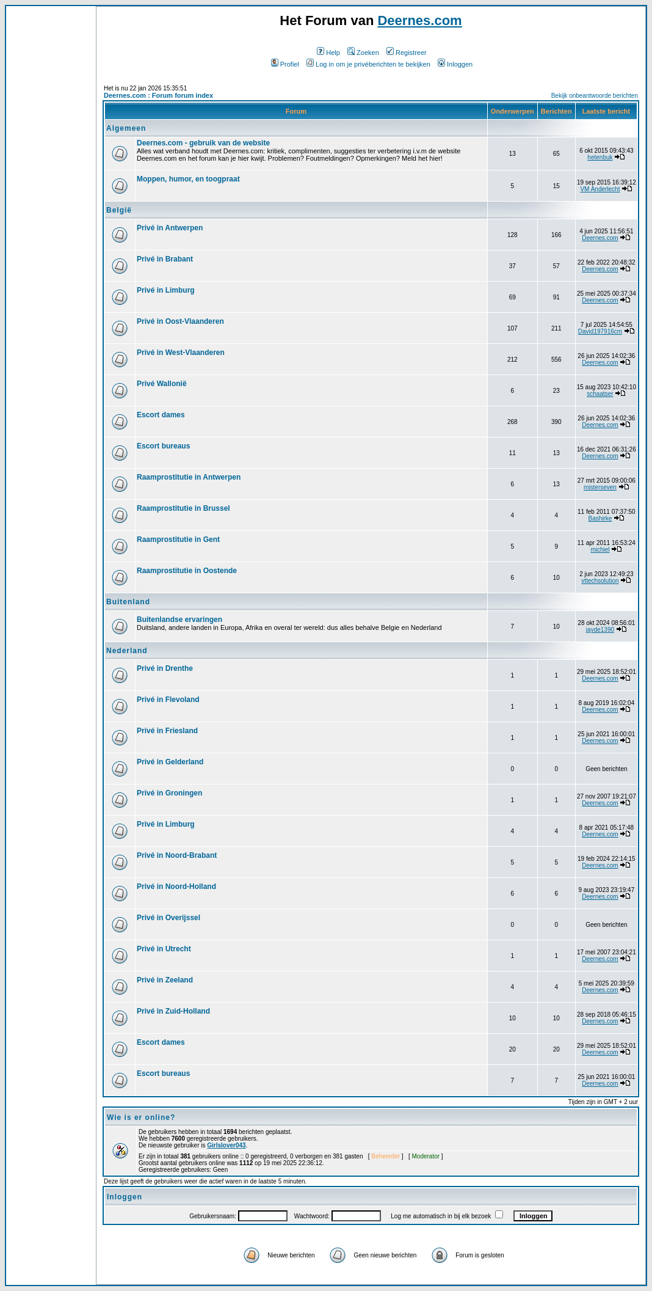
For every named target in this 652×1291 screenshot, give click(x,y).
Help (328, 52)
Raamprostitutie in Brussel (183, 508)
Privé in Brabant (165, 259)
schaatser (600, 393)
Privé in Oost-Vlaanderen (180, 321)
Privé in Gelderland (170, 762)
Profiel (285, 64)
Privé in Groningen (169, 793)
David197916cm (600, 331)
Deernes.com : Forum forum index (158, 95)
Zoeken (363, 52)
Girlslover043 (226, 1145)
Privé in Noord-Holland (176, 886)
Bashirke (600, 518)
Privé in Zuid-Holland (173, 1011)
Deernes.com (419, 20)
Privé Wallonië (162, 383)
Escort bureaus (163, 446)
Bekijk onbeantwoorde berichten (594, 95)
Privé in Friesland (167, 730)
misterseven (600, 487)
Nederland (127, 650)
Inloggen (455, 64)
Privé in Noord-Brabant (177, 855)
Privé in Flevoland (168, 699)
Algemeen (126, 128)
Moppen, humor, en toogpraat (188, 179)
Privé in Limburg (166, 290)
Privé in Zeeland (165, 980)
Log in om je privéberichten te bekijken (368, 64)
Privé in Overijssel (168, 917)
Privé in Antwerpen (170, 228)
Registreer (406, 52)
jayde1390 (600, 629)
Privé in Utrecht (164, 949)
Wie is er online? (141, 1117)
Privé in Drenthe (165, 668)
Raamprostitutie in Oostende (187, 570)
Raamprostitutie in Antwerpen (189, 477)
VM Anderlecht (600, 189)
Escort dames (161, 415)
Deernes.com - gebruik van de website (203, 143)
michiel (599, 549)
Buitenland (128, 602)
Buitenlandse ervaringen (179, 619)
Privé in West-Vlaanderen (181, 352)
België (119, 210)
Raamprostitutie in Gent (178, 539)
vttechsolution (599, 580)
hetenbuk (599, 157)
